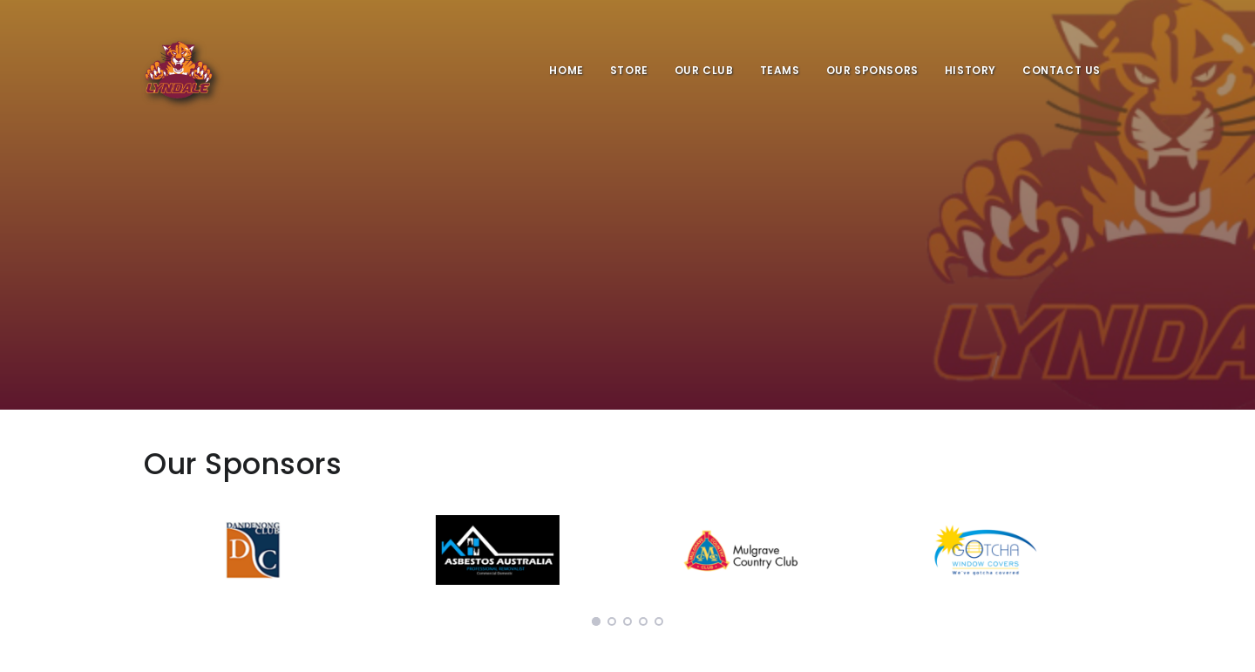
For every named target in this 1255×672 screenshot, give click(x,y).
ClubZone (977, 654)
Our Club (704, 70)
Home (566, 70)
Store (629, 70)
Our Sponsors (872, 70)
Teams (780, 70)
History (970, 70)
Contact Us (1061, 70)
